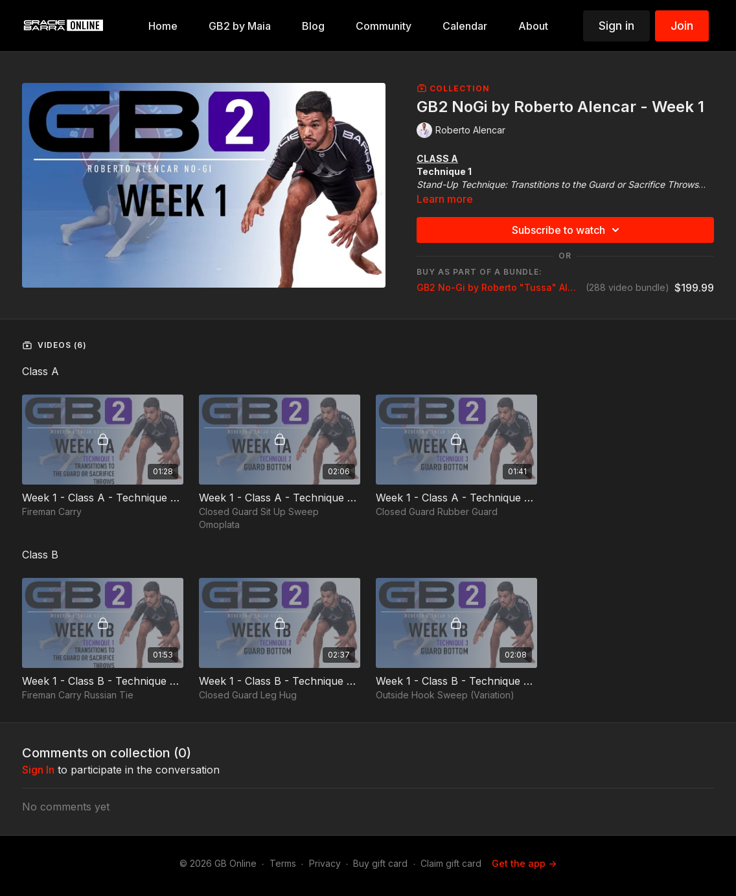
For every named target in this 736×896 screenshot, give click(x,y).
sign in (38, 769)
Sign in (616, 25)
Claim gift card (450, 863)
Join (682, 25)
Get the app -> (524, 863)
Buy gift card (380, 863)
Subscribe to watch (567, 230)
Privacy (325, 863)
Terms (283, 863)
